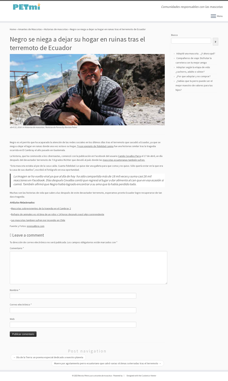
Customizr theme (149, 375)
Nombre (15, 290)
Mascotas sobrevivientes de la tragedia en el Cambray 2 (41, 208)
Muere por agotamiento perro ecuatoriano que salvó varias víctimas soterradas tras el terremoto (107, 363)
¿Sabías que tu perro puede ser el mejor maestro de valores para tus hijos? (194, 85)
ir (215, 41)
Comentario (17, 248)
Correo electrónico (21, 304)
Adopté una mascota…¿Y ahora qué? (195, 53)
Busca (174, 35)
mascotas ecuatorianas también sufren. (124, 160)
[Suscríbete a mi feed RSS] (63, 7)
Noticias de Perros (53, 127)
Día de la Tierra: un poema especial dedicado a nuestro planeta (48, 357)
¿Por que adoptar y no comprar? (193, 76)
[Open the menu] (213, 16)
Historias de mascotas (56, 29)
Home (13, 29)
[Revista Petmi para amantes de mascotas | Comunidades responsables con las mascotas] (26, 7)
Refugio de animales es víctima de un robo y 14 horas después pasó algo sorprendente (57, 214)
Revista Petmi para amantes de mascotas (95, 375)
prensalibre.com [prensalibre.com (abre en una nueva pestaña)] (35, 226)
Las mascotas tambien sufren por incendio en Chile (38, 220)
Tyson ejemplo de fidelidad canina (95, 146)
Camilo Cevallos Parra (129, 156)
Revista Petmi (71, 127)
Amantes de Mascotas (30, 29)
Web (12, 319)
